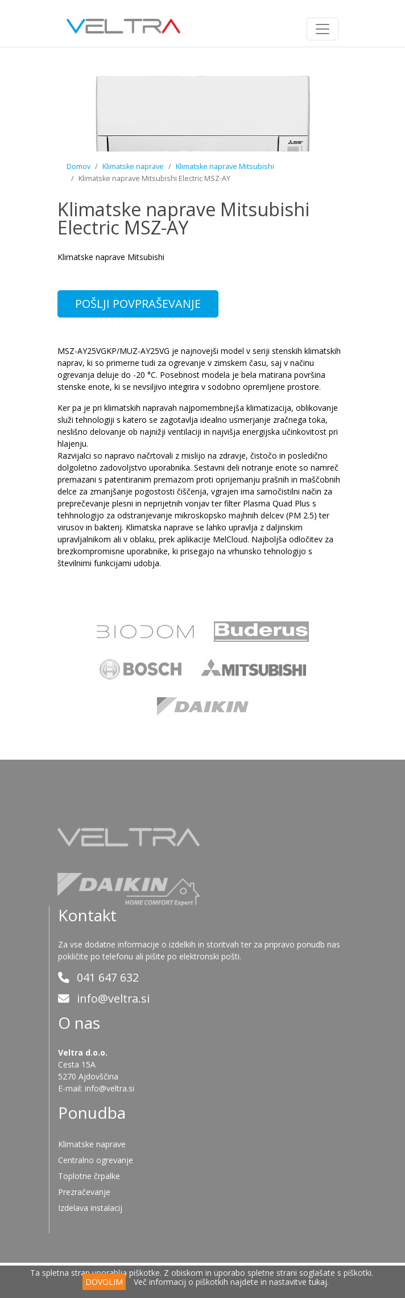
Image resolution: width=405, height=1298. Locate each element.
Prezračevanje (84, 1191)
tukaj (318, 1281)
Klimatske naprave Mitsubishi (225, 166)
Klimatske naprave (133, 166)
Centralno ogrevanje (95, 1160)
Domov (78, 166)
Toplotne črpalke (89, 1176)
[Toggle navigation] (322, 29)
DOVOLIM (104, 1281)
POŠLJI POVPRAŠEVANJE (138, 303)
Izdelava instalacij (90, 1207)
